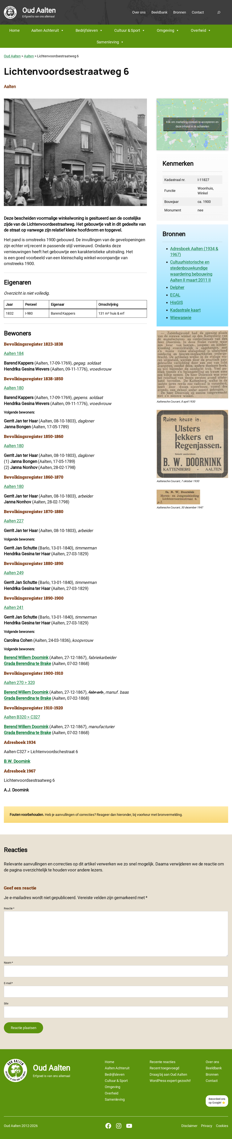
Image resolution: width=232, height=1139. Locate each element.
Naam (8, 962)
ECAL (175, 295)
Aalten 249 (14, 572)
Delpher (177, 287)
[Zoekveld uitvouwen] (219, 12)
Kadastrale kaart (185, 310)
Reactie (9, 908)
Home (14, 30)
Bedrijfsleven (89, 30)
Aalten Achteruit (47, 30)
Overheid (201, 30)
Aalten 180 (14, 387)
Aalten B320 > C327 (22, 717)
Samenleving (110, 42)
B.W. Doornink (17, 761)
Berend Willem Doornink (26, 657)
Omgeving (168, 30)
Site (6, 1003)
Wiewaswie (180, 317)
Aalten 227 (14, 520)
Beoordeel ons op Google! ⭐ (217, 1100)
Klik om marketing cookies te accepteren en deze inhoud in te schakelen (192, 124)
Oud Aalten (38, 10)
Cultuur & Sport (129, 30)
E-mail (8, 983)
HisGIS (176, 302)
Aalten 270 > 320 (19, 682)
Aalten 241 (14, 607)
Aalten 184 (14, 353)
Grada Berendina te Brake (27, 663)
